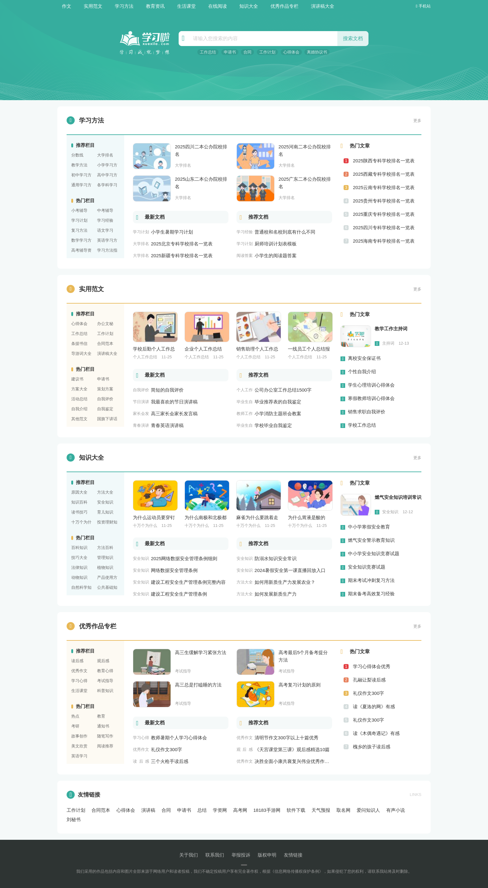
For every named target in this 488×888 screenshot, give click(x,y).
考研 (75, 726)
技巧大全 (79, 557)
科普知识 (105, 690)
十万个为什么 (81, 523)
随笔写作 (105, 736)
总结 (202, 810)
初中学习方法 (81, 176)
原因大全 (79, 492)
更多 (417, 120)
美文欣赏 (79, 746)
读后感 (77, 660)
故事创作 (79, 736)
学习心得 (79, 680)
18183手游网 (266, 810)
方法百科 (105, 547)
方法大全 (105, 492)
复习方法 (79, 230)
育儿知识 (105, 512)
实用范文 (93, 6)
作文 (66, 6)
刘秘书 (74, 819)
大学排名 (105, 155)
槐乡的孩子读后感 (371, 746)
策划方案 (105, 389)
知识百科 (79, 502)
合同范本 (105, 343)
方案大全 (79, 389)
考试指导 (105, 680)
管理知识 (105, 557)
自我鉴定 (105, 409)
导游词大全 (81, 353)
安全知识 (105, 502)
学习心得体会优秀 (371, 666)
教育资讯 (155, 6)
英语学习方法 (107, 241)
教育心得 (105, 670)
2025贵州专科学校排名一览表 (384, 200)
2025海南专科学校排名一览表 (384, 241)
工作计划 (267, 52)
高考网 (240, 810)
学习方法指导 (107, 251)
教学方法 (79, 165)
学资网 (220, 810)
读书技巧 (79, 512)
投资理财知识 (107, 523)
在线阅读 (217, 6)
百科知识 (79, 547)
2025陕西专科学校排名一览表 (384, 160)
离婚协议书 (317, 52)
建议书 (77, 379)
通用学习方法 (81, 186)
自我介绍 (79, 409)
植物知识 (105, 567)
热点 (75, 716)
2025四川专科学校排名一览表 (384, 227)
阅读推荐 (105, 746)
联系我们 (214, 855)
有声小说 (395, 810)
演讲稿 (148, 810)
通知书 (103, 726)
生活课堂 (186, 6)
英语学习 (79, 756)
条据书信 (79, 343)
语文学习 (105, 230)
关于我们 (188, 855)
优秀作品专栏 (284, 6)
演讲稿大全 (322, 6)
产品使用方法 (107, 578)
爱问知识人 (368, 810)
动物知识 (79, 577)
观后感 (103, 660)
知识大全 (248, 6)
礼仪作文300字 (368, 693)
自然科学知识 (81, 588)
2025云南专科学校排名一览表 (384, 187)
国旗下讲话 (107, 418)
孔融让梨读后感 (369, 679)
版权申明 (267, 855)
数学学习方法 (81, 241)
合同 (247, 52)
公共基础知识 (107, 588)
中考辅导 (105, 210)
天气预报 (321, 810)
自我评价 (105, 399)
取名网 (343, 810)
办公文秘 (105, 323)
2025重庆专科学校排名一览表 (384, 214)
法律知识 (79, 567)
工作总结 (208, 52)
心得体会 (291, 52)
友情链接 (83, 795)
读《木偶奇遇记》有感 (376, 733)
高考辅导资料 (81, 251)
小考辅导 (79, 210)
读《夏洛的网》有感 (374, 706)
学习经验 (105, 220)
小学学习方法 (107, 166)
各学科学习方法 (107, 186)
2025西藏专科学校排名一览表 (384, 174)
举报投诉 (241, 855)
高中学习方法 (107, 176)
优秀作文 (79, 670)
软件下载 (296, 810)
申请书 (230, 52)
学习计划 (79, 220)
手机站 (423, 6)
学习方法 (124, 6)
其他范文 (79, 418)
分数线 (77, 155)
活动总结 (79, 399)
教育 (101, 716)
